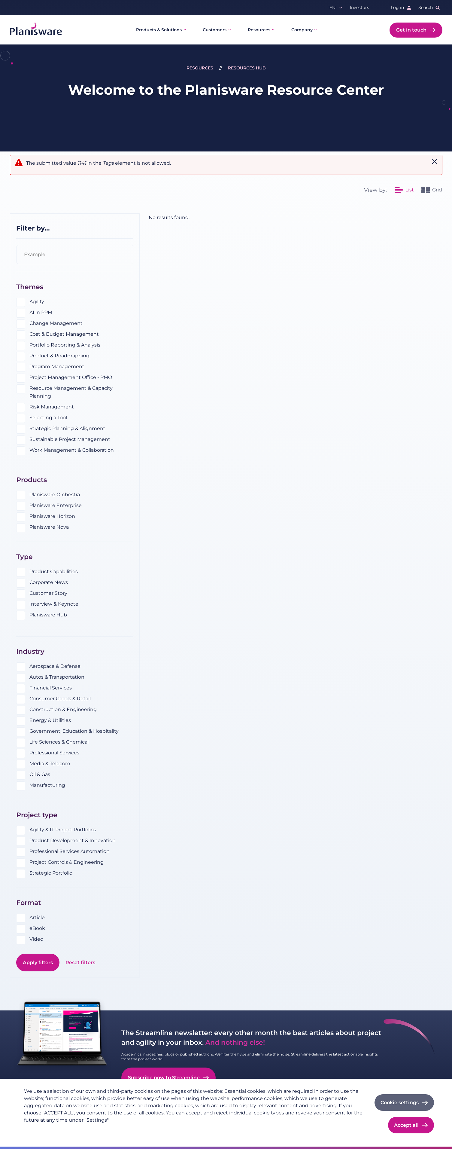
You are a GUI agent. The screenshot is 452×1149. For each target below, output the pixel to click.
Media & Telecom (49, 763)
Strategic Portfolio (50, 873)
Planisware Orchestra (54, 494)
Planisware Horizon (52, 516)
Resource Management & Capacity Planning (71, 392)
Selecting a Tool (48, 417)
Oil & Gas (39, 774)
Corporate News (48, 582)
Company (302, 29)
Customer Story (48, 593)
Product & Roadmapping (59, 356)
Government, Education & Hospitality (74, 731)
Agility (36, 301)
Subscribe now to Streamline (164, 1077)
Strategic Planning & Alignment (67, 428)
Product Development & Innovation (72, 840)
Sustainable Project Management (69, 439)
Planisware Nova (49, 527)
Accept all (406, 1125)
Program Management (56, 366)
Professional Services (54, 753)
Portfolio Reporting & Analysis (64, 345)
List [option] (409, 190)
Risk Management (51, 407)
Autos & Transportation (56, 677)
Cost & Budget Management (64, 334)
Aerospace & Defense (54, 666)
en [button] (332, 7)
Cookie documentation (106, 1129)
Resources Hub (247, 68)
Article (37, 917)
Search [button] (425, 7)
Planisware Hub (48, 615)
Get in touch (411, 30)
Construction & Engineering (63, 709)
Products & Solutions (159, 29)
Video (36, 939)
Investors (359, 7)
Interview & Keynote (53, 604)
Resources (259, 29)
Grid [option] (437, 190)
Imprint (68, 1129)
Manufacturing (47, 785)
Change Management (56, 323)
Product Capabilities (53, 571)
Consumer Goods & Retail (60, 698)
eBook (37, 928)
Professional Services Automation (69, 851)
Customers (214, 29)
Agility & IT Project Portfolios (62, 830)
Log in (397, 7)
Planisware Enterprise (55, 505)
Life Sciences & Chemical (59, 742)
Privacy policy (38, 1129)
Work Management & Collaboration (71, 450)
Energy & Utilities (50, 720)
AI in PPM (40, 312)
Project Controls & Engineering (66, 862)
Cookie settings (400, 1102)
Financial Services (50, 688)
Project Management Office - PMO (70, 377)
